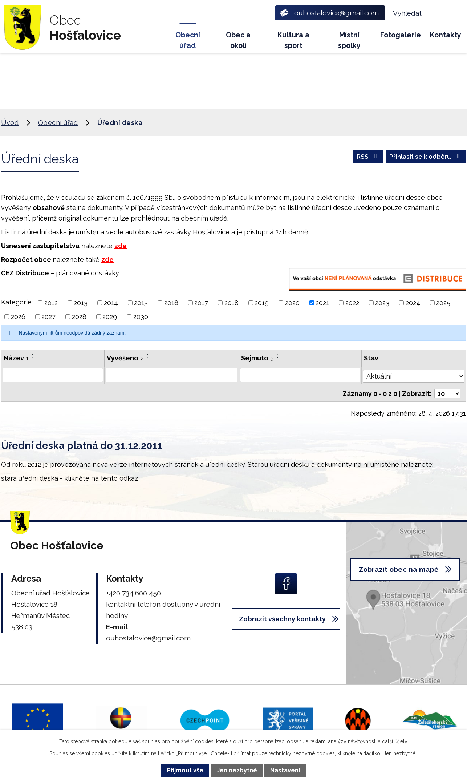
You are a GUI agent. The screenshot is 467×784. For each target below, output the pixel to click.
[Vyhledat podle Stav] (414, 374)
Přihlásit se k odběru (423, 158)
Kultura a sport (293, 40)
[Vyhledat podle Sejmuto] (300, 375)
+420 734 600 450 (133, 590)
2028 (79, 316)
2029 (109, 316)
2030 (140, 316)
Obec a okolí (238, 40)
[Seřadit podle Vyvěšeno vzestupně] (148, 354)
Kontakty (445, 35)
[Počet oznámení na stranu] (447, 391)
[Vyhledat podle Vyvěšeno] (172, 375)
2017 (201, 303)
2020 (292, 303)
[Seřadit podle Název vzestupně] (33, 354)
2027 (48, 316)
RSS (362, 158)
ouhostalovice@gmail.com (148, 635)
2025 (443, 303)
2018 (231, 303)
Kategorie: (17, 302)
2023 (382, 303)
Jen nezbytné (237, 770)
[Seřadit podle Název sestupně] (33, 357)
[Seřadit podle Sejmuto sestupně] (278, 357)
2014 (111, 303)
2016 (171, 303)
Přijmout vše (185, 770)
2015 (141, 303)
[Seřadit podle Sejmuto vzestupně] (278, 354)
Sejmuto (257, 358)
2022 (352, 303)
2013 (81, 303)
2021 (322, 303)
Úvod (154, 38)
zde (120, 246)
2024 (413, 303)
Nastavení (285, 770)
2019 (262, 303)
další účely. (395, 741)
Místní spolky (349, 40)
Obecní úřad (187, 40)
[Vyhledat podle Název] (53, 375)
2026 (18, 316)
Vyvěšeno (125, 358)
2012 (51, 303)
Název (16, 358)
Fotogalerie (400, 35)
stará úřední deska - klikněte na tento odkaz (69, 475)
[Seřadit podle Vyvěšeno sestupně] (148, 357)
